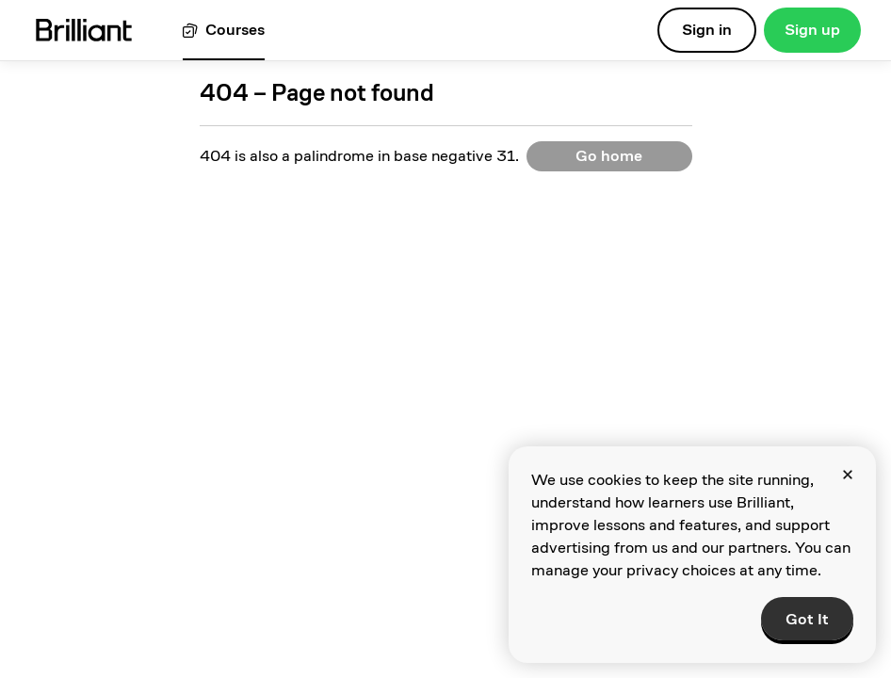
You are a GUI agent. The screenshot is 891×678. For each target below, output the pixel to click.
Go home (608, 156)
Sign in (707, 30)
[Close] (847, 474)
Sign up (812, 30)
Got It (807, 619)
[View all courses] (224, 30)
